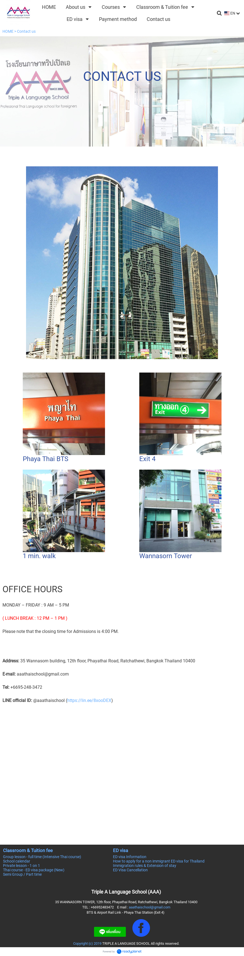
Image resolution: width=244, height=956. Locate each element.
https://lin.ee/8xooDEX (89, 700)
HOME (7, 31)
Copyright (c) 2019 (87, 943)
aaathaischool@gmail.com (149, 907)
